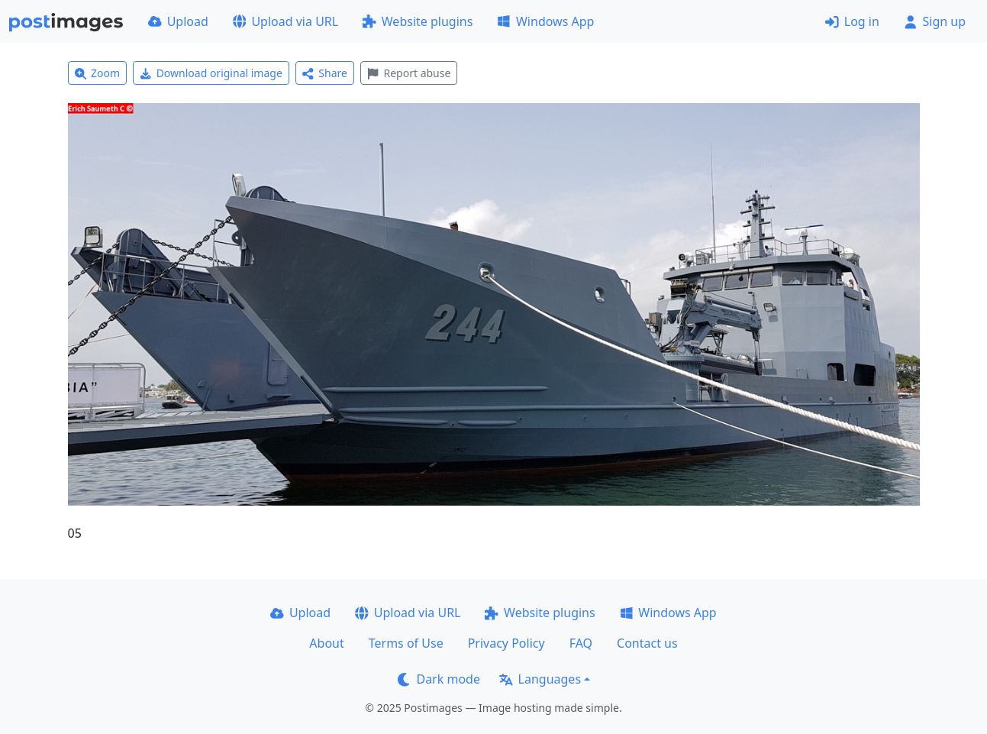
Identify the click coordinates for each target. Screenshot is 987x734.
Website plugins (418, 21)
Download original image (211, 73)
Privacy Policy (506, 643)
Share (324, 73)
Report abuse (408, 73)
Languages (540, 679)
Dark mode (439, 679)
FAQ (580, 643)
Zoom (98, 73)
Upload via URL (285, 21)
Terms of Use (406, 643)
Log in (852, 21)
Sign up (935, 21)
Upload (178, 21)
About (326, 643)
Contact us (647, 643)
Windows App (545, 21)
